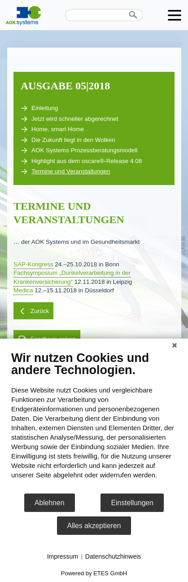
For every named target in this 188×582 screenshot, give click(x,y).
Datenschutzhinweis (113, 556)
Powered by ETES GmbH (94, 573)
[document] (94, 421)
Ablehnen (50, 503)
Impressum (62, 556)
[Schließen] (174, 345)
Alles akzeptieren (94, 525)
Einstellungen (132, 503)
